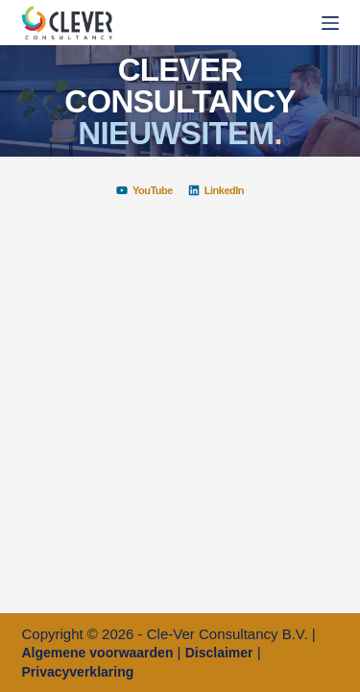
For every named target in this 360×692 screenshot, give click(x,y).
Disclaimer (219, 652)
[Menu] (330, 23)
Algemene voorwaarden (98, 652)
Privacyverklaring (78, 672)
